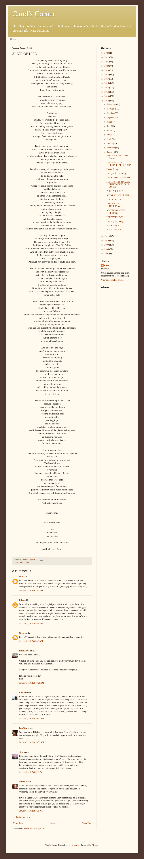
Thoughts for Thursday (116, 173)
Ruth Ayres (24, 651)
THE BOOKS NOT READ (118, 177)
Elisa (21, 600)
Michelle (23, 782)
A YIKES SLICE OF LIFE (117, 195)
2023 (106, 53)
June (109, 130)
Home (13, 39)
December (111, 104)
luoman (77, 845)
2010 (106, 240)
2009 (106, 245)
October (110, 113)
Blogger (95, 845)
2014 (106, 92)
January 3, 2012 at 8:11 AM (31, 623)
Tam (21, 752)
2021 (106, 62)
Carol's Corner (33, 14)
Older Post (86, 823)
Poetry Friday (112, 169)
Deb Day (23, 728)
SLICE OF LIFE (113, 225)
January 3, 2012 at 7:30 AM (31, 591)
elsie (21, 576)
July (109, 126)
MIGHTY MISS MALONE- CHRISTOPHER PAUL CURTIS (118, 184)
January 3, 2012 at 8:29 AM (31, 641)
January (110, 152)
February (111, 148)
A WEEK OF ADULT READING (115, 211)
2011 (106, 236)
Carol (106, 266)
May (109, 135)
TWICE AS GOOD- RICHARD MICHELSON (118, 163)
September (112, 117)
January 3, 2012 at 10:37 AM (31, 718)
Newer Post (18, 823)
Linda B (23, 692)
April (109, 139)
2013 (106, 96)
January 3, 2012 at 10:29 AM (31, 683)
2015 (106, 88)
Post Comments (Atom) (34, 828)
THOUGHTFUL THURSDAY (113, 204)
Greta (22, 633)
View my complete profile (112, 280)
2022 (106, 57)
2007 (106, 253)
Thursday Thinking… (115, 221)
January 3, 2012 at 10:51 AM (31, 742)
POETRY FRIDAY (114, 191)
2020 (106, 66)
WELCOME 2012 (114, 230)
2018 (106, 75)
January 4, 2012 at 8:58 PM (31, 811)
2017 (106, 79)
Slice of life (24, 562)
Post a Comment (23, 817)
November (112, 109)
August (110, 122)
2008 (106, 249)
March (110, 143)
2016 (106, 83)
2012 (106, 101)
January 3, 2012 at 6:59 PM (31, 772)
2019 (106, 70)
